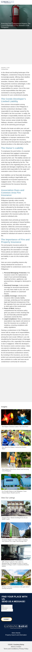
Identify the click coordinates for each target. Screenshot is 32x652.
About (13, 646)
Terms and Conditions (11, 649)
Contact (18, 646)
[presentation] (12, 614)
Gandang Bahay (4, 69)
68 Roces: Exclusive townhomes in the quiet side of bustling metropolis (15, 587)
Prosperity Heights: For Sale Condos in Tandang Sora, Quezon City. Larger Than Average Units (15, 540)
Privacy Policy (23, 649)
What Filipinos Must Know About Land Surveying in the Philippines (15, 470)
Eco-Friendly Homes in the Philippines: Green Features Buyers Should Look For (14, 492)
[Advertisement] (16, 46)
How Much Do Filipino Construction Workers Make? (14, 447)
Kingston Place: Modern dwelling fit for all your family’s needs (15, 518)
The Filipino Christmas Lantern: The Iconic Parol (15, 426)
